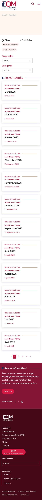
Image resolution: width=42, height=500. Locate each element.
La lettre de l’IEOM (9, 50)
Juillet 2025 (11, 273)
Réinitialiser (27, 40)
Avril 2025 (10, 342)
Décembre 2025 (13, 160)
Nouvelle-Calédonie (10, 44)
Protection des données (27, 491)
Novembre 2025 (13, 182)
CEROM (7, 483)
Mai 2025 (9, 319)
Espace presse (8, 431)
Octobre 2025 (12, 205)
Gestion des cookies (9, 495)
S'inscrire (8, 391)
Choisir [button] (6, 463)
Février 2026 (11, 114)
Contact (5, 445)
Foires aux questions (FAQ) (13, 435)
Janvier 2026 (11, 137)
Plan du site (25, 495)
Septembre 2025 (13, 228)
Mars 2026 (10, 91)
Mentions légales (8, 491)
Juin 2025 (10, 296)
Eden (13, 451)
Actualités (6, 428)
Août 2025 (10, 251)
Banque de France (12, 479)
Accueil (4, 15)
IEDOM (7, 474)
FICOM (4, 442)
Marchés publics (9, 438)
